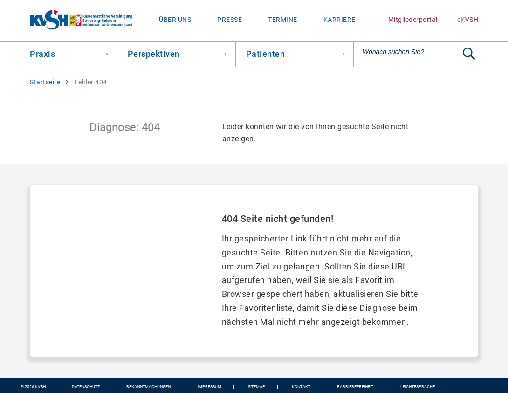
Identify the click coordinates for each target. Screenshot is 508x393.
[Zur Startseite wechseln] (66, 21)
